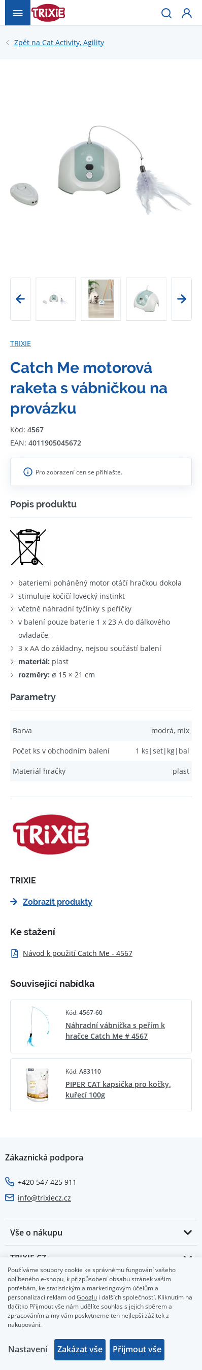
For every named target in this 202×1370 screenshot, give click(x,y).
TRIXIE (20, 343)
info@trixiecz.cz (44, 1198)
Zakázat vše (80, 1349)
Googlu (87, 1297)
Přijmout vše (137, 1349)
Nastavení (27, 1349)
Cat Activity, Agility (59, 42)
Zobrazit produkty (51, 902)
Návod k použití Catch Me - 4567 (71, 953)
